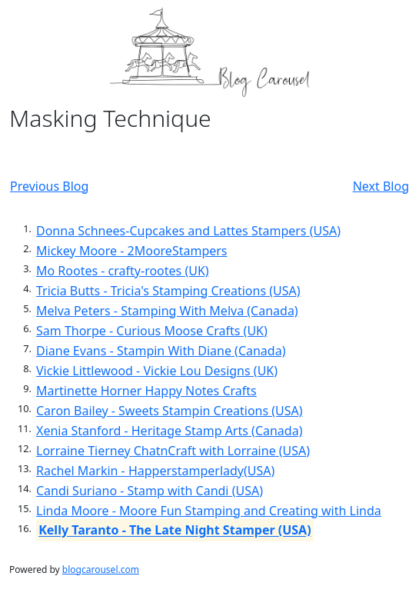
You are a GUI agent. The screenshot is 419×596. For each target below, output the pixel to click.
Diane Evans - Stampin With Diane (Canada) (160, 350)
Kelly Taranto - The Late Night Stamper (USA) (174, 530)
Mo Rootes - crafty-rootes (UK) (122, 270)
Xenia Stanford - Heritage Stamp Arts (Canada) (169, 430)
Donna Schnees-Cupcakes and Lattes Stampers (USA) (188, 230)
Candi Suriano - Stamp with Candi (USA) (149, 490)
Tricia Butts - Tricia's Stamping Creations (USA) (168, 290)
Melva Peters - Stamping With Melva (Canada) (167, 310)
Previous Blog (49, 186)
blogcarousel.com (100, 569)
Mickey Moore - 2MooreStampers (132, 250)
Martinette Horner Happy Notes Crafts (146, 390)
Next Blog (381, 186)
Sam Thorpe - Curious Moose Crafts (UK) (152, 330)
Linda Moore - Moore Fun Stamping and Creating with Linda (208, 510)
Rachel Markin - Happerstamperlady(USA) (155, 470)
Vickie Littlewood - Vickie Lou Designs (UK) (157, 370)
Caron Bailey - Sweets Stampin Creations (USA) (169, 410)
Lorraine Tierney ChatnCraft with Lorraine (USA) (173, 450)
